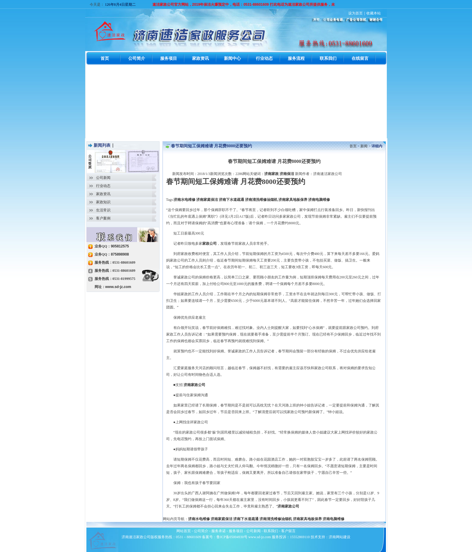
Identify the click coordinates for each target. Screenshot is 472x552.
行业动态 (103, 186)
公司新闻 (103, 178)
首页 (353, 146)
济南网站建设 (339, 537)
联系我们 (271, 531)
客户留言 (288, 531)
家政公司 (209, 243)
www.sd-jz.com (118, 287)
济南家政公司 (194, 385)
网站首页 (183, 531)
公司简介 (201, 531)
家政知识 (103, 202)
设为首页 (355, 13)
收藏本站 (373, 13)
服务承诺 (218, 531)
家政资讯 (103, 194)
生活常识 (103, 210)
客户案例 (103, 218)
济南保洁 (287, 174)
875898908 (120, 254)
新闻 (364, 146)
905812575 (120, 246)
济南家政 (271, 174)
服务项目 (236, 531)
